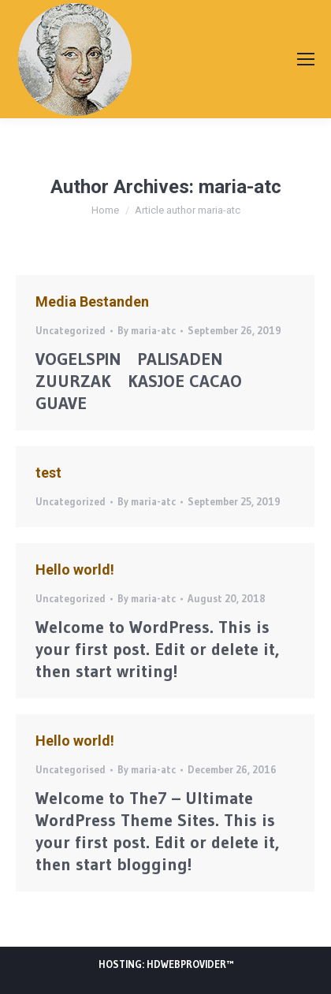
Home (105, 210)
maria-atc (240, 187)
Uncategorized (70, 330)
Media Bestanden (92, 301)
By (146, 330)
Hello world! (74, 569)
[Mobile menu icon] (305, 59)
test (48, 472)
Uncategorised (70, 769)
